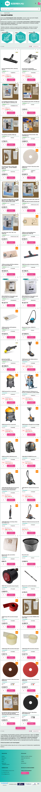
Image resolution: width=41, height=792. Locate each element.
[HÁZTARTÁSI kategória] (7, 37)
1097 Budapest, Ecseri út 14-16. (8, 770)
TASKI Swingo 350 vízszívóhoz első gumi (30, 648)
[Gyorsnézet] (18, 49)
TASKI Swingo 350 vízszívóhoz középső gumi (10, 617)
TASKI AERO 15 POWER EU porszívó (29, 456)
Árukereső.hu (5, 785)
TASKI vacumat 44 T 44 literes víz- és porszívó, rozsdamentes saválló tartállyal (30, 392)
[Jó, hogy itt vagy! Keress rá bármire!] (20, 9)
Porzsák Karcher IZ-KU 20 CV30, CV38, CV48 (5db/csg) (30, 135)
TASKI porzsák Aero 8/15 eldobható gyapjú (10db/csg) (9, 328)
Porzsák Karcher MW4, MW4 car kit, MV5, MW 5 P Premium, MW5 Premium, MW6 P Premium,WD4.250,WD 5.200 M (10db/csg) (10, 201)
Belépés (3, 756)
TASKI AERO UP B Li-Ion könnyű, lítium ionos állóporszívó (9, 522)
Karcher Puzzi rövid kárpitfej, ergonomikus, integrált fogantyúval (29, 69)
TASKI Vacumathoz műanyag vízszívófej (30, 264)
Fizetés (22, 759)
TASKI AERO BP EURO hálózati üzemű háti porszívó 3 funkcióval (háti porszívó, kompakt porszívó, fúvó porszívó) (10, 488)
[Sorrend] (36, 46)
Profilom (3, 759)
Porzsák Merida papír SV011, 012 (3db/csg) (30, 101)
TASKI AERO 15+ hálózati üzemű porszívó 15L (30, 488)
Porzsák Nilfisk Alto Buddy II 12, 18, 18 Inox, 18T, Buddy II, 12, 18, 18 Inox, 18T (9, 102)
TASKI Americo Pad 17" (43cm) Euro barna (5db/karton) (10, 680)
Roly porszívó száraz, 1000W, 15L (29, 327)
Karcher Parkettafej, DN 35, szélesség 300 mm (10, 69)
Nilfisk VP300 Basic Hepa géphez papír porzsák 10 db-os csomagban (10, 297)
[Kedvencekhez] (15, 49)
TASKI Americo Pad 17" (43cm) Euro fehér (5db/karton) (30, 167)
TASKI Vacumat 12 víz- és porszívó (9, 424)
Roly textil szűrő (25, 554)
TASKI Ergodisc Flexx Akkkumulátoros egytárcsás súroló (30, 360)
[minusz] (5, 242)
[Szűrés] (1, 20)
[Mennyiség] (3, 80)
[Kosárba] (11, 80)
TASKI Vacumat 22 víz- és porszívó (9, 391)
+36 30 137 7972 (6, 772)
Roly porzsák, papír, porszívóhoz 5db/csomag (8, 555)
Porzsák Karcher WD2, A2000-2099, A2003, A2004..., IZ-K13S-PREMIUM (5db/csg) (9, 167)
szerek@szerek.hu (6, 774)
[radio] (31, 46)
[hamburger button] (2, 3)
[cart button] (39, 3)
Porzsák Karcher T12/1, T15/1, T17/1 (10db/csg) (9, 233)
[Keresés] (38, 9)
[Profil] (35, 3)
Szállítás (22, 761)
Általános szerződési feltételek (26, 756)
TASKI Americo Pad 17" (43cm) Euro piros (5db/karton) (30, 680)
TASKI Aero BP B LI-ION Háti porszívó (9, 456)
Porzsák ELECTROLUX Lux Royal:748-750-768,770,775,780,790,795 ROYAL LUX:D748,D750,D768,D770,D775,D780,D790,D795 (13, 713)
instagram (4, 777)
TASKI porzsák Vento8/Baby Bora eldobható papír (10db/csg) (29, 233)
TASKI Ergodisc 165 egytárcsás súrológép (30, 424)
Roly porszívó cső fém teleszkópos (29, 585)
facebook (2, 777)
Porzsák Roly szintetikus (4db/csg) (9, 134)
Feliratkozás (24, 772)
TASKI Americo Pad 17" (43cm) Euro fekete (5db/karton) (29, 713)
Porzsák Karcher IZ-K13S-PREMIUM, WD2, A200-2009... (30, 617)
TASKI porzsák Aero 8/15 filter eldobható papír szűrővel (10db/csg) (10, 265)
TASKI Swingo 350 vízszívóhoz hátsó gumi (10, 648)
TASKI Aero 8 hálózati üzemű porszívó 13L (30, 521)
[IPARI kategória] (20, 37)
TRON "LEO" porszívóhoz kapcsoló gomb (10, 585)
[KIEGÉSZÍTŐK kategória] (34, 37)
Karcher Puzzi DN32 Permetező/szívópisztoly (7, 360)
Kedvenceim (4, 763)
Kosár (3, 761)
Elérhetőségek (23, 763)
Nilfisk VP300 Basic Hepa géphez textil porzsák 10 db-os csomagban (30, 297)
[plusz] (5, 79)
